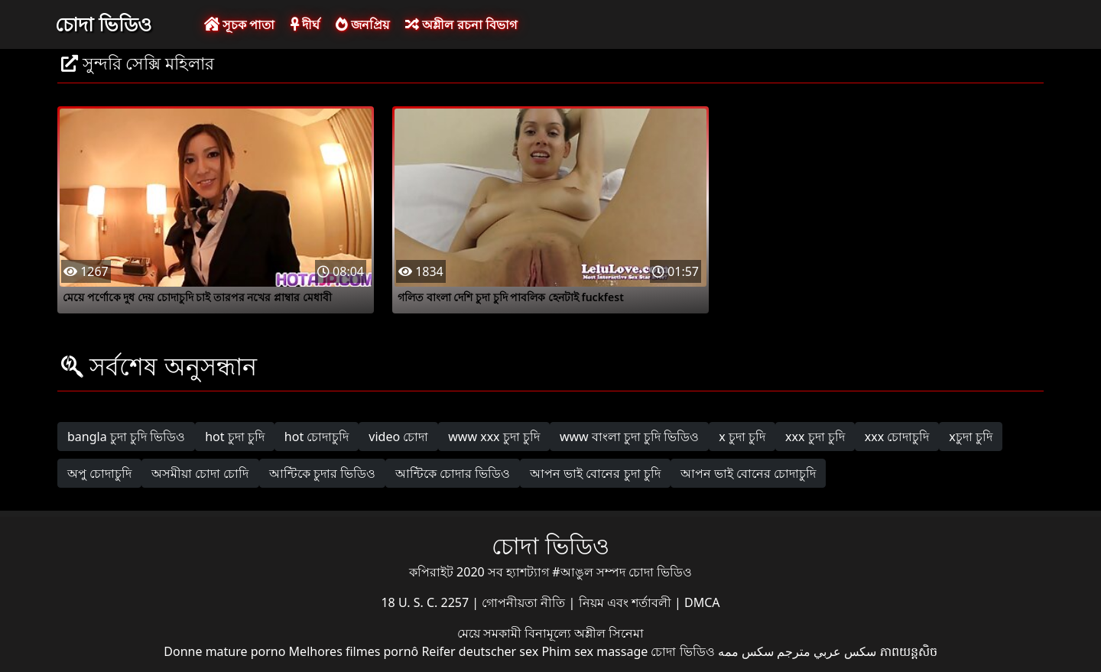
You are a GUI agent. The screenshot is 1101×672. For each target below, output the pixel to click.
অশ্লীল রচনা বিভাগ (460, 24)
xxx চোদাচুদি (897, 436)
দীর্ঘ (305, 24)
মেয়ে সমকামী (491, 633)
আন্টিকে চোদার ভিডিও (452, 473)
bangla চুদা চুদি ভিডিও (126, 436)
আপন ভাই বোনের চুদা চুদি (595, 473)
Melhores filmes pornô (354, 651)
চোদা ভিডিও (103, 24)
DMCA (702, 602)
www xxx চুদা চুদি (494, 436)
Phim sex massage (594, 651)
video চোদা (398, 436)
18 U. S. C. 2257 (426, 602)
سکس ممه (746, 651)
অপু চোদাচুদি (99, 473)
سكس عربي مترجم (826, 651)
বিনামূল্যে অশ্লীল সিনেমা (584, 633)
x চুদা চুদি (742, 436)
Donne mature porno (224, 651)
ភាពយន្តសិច (908, 651)
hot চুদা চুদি (235, 436)
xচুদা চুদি (970, 436)
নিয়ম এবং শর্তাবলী (626, 602)
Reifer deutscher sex (479, 651)
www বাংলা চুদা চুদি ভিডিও (629, 436)
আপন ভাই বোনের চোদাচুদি (748, 473)
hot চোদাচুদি (316, 436)
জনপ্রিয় (362, 24)
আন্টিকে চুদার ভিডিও (322, 473)
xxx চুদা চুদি (815, 436)
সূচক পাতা (239, 24)
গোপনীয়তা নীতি (525, 602)
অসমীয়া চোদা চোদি (199, 473)
